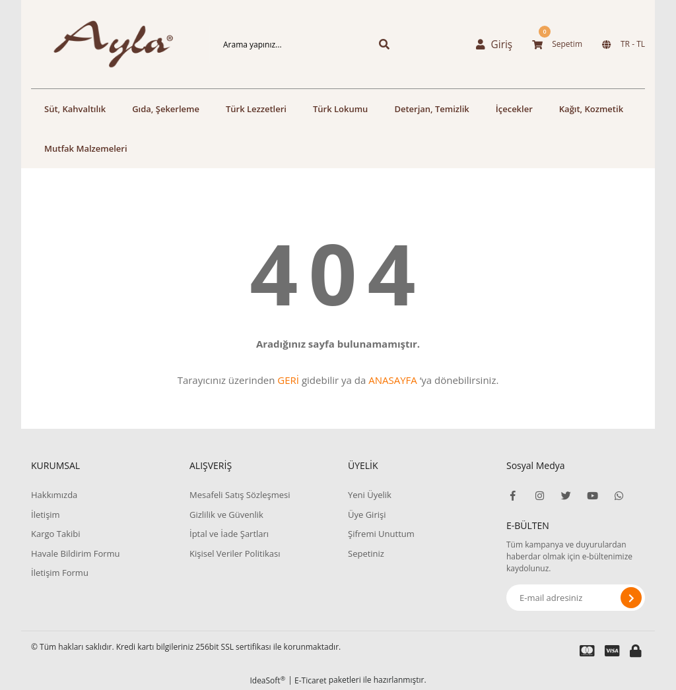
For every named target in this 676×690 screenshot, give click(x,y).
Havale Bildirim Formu (75, 553)
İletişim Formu (59, 573)
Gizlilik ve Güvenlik (226, 514)
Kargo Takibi (55, 534)
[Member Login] (497, 44)
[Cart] (557, 44)
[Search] (285, 44)
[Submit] (631, 597)
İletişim (45, 514)
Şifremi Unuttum (381, 534)
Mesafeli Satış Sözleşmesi (239, 495)
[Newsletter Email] (575, 597)
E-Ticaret (310, 680)
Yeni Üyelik (369, 495)
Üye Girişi (367, 514)
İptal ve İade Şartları (229, 534)
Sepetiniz (366, 553)
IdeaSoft (267, 680)
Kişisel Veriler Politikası (234, 553)
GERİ (288, 380)
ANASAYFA (392, 380)
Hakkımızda (54, 495)
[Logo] (100, 44)
